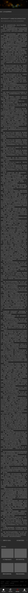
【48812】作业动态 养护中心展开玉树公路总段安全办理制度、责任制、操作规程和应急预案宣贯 (6, 540)
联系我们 (7, 583)
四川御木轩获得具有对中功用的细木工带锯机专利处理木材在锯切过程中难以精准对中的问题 (22, 540)
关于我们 (2, 581)
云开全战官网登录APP (5, 585)
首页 (1, 11)
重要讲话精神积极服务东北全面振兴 (11, 574)
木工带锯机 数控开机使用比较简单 (11, 559)
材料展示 (22, 581)
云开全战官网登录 (7, 11)
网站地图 (12, 583)
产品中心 (8, 581)
